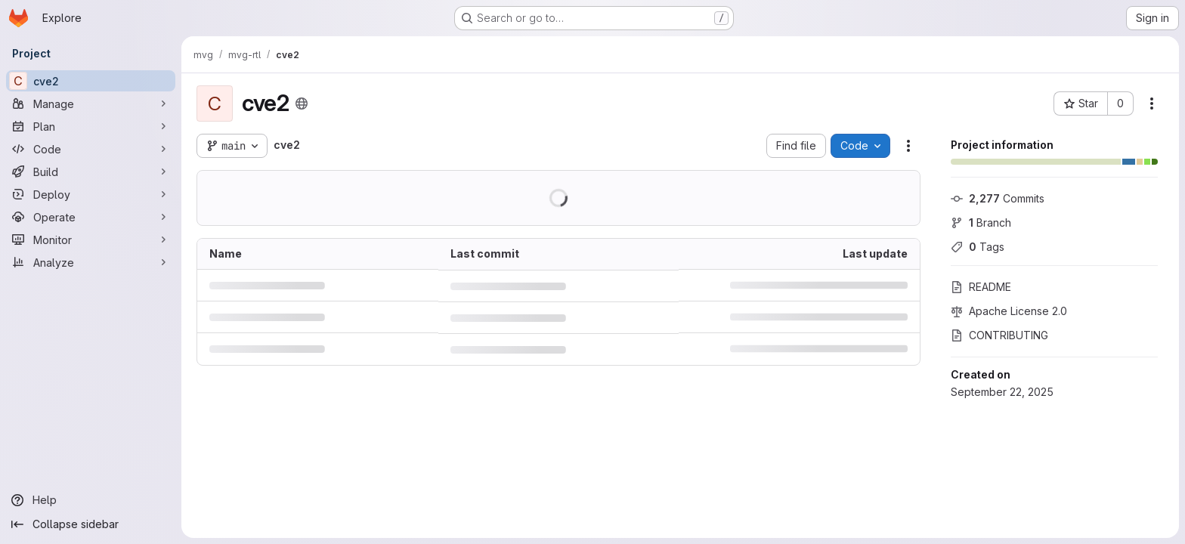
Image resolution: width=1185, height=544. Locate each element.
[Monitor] (90, 239)
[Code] (90, 148)
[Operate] (90, 216)
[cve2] (90, 80)
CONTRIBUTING (999, 335)
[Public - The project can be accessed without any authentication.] (301, 103)
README (981, 286)
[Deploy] (90, 194)
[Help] (90, 500)
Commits (997, 198)
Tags (977, 246)
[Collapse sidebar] (90, 524)
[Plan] (90, 126)
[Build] (90, 171)
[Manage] (90, 103)
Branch (981, 222)
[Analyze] (90, 262)
